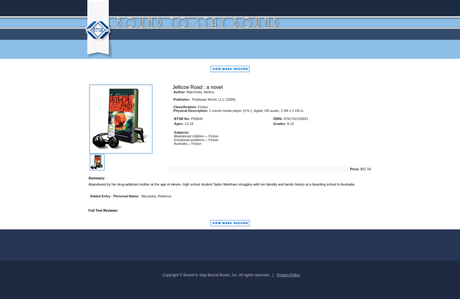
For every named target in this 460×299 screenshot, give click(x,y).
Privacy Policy (288, 275)
